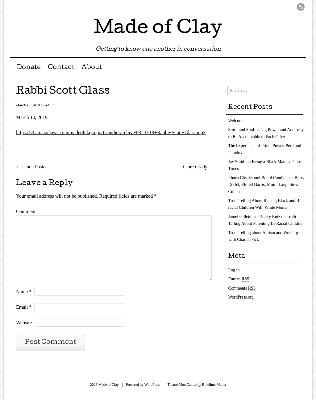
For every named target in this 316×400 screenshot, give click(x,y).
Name (23, 291)
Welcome (236, 120)
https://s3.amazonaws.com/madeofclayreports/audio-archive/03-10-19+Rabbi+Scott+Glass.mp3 (111, 132)
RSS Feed (301, 7)
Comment (25, 211)
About (91, 68)
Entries (238, 279)
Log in (234, 270)
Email (23, 307)
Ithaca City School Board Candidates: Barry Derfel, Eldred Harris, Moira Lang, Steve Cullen (266, 184)
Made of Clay (158, 29)
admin (49, 105)
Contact (61, 68)
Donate (28, 68)
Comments (242, 288)
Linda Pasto (31, 166)
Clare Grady (198, 166)
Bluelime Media (214, 384)
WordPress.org (241, 297)
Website (24, 322)
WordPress (152, 384)
